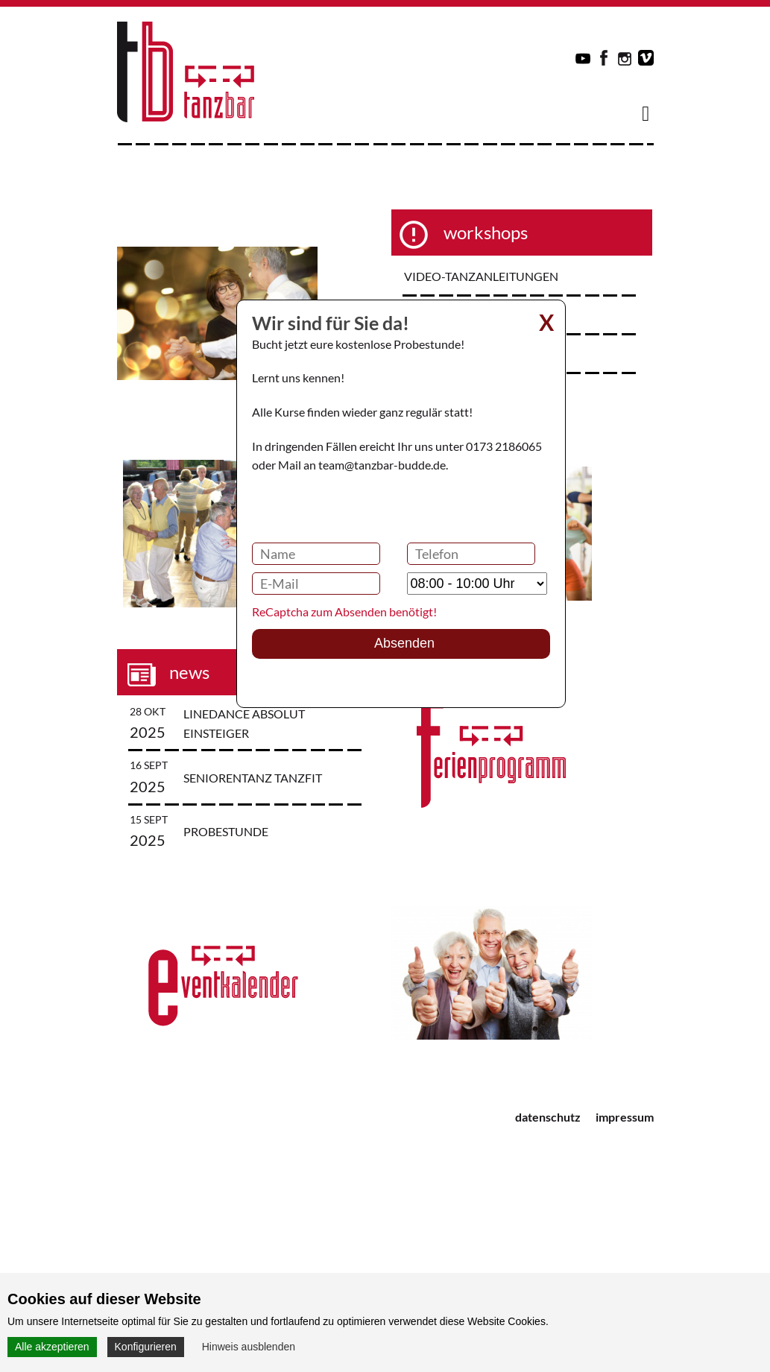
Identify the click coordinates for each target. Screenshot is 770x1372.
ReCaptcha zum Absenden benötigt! (344, 611)
